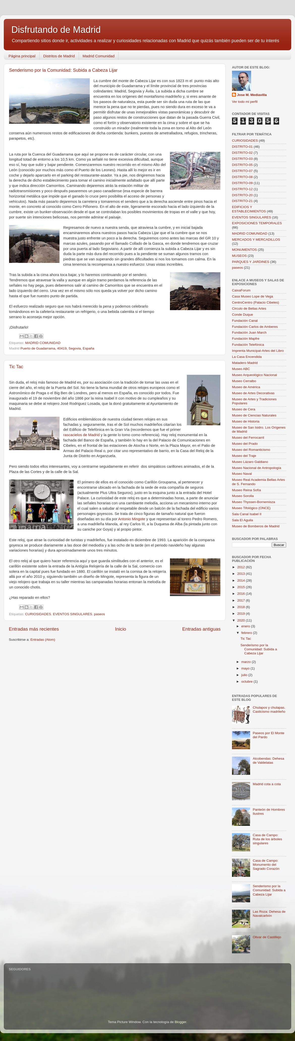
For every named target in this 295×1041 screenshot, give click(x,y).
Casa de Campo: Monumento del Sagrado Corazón (266, 865)
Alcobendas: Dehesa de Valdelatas (268, 760)
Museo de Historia (245, 421)
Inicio (120, 629)
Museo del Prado (245, 443)
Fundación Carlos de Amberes (255, 327)
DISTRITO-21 (242, 201)
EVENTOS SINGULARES (72, 614)
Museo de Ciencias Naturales (254, 415)
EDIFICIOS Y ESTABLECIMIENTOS (249, 209)
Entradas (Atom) (43, 639)
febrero (247, 633)
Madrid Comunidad (99, 56)
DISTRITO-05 (242, 165)
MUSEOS (239, 256)
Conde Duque (242, 314)
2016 (241, 594)
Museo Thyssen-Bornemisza (253, 502)
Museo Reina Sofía (246, 490)
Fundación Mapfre (245, 338)
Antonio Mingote (131, 519)
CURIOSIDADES (38, 614)
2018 (241, 607)
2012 (241, 567)
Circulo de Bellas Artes (249, 308)
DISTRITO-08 (242, 177)
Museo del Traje (244, 456)
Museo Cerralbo (244, 381)
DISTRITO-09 (242, 183)
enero (246, 626)
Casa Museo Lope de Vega (252, 296)
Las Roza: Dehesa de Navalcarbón (269, 914)
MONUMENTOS (244, 250)
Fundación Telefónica (248, 344)
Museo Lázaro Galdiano (250, 462)
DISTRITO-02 (242, 153)
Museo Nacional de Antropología (256, 468)
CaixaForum (241, 290)
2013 (241, 574)
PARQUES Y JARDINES (250, 262)
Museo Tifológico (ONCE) (251, 508)
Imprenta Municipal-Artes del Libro (258, 351)
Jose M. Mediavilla (252, 95)
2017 (241, 600)
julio (244, 675)
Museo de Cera (243, 409)
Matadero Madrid (245, 363)
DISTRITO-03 (242, 159)
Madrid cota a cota (267, 784)
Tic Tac (16, 366)
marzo (246, 662)
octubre (247, 681)
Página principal (22, 56)
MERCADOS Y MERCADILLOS (256, 239)
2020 (241, 620)
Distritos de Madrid (59, 56)
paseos (99, 614)
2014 (241, 580)
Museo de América (246, 387)
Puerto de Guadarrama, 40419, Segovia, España (57, 348)
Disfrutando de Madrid (56, 29)
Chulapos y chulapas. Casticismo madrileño (269, 709)
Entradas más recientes (34, 629)
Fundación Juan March (249, 332)
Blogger (180, 1022)
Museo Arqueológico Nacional (254, 375)
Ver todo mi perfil (244, 102)
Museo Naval (242, 474)
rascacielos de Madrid (81, 435)
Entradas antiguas (201, 629)
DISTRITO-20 (242, 195)
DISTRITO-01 (242, 146)
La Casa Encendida (247, 357)
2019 (241, 613)
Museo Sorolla (243, 496)
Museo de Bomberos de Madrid (255, 526)
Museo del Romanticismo (251, 450)
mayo (246, 668)
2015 (241, 587)
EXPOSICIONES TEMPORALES (257, 223)
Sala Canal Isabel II (246, 514)
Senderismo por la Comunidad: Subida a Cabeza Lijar (63, 70)
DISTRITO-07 (242, 171)
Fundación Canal (245, 321)
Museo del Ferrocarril (248, 437)
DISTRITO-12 (242, 189)
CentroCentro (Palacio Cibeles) (255, 302)
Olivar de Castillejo (267, 937)
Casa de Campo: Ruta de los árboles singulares (267, 839)
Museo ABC (241, 369)
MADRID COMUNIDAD (43, 343)
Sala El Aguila (242, 520)
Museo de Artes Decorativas (253, 393)
